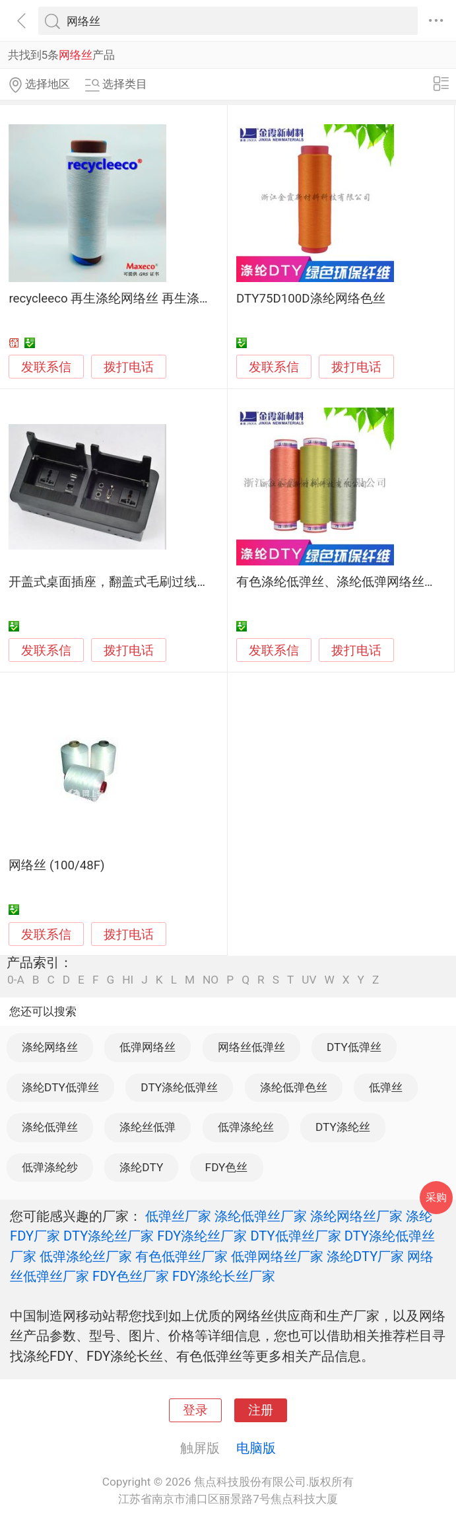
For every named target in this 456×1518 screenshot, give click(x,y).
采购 (436, 1197)
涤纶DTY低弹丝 (60, 1087)
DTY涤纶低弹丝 (179, 1087)
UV (309, 980)
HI (127, 980)
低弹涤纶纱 (50, 1167)
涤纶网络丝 (50, 1047)
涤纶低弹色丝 (293, 1087)
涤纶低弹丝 (50, 1127)
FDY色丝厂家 (130, 1276)
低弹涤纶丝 (246, 1127)
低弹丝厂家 (178, 1216)
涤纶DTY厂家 (365, 1256)
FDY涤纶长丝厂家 (223, 1276)
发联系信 (46, 367)
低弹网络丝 (147, 1047)
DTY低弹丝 (354, 1047)
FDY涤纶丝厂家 (202, 1236)
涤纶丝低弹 (147, 1127)
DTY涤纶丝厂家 (108, 1236)
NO (210, 980)
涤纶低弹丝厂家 (260, 1216)
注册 (260, 1410)
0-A (15, 980)
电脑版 (256, 1448)
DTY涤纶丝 (342, 1127)
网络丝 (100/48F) (56, 865)
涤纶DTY (141, 1167)
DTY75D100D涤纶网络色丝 (310, 298)
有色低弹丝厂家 (181, 1256)
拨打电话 (129, 367)
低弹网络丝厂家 (277, 1256)
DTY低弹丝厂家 (295, 1236)
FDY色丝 (226, 1167)
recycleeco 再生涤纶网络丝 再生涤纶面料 (123, 298)
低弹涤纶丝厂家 (86, 1256)
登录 (195, 1410)
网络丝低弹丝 (251, 1047)
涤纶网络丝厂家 (356, 1216)
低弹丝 (386, 1087)
